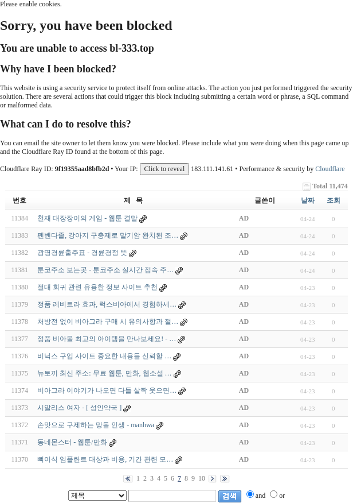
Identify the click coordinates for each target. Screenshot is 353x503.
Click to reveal (164, 169)
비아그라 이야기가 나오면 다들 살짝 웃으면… (106, 390)
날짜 (308, 200)
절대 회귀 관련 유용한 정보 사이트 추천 (97, 287)
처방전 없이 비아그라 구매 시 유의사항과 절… (107, 322)
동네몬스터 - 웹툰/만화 (72, 442)
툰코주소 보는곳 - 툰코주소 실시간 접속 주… (105, 270)
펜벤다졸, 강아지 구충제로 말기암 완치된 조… (107, 235)
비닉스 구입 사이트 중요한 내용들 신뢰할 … (104, 356)
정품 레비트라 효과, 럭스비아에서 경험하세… (106, 304)
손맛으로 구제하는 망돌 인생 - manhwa (95, 425)
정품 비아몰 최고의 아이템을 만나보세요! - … (106, 339)
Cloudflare (329, 169)
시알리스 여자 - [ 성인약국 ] (79, 408)
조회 (333, 200)
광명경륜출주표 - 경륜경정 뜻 (82, 253)
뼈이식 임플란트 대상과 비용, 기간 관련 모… (105, 459)
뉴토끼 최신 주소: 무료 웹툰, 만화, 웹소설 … (104, 373)
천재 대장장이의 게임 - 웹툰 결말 (87, 218)
